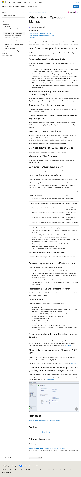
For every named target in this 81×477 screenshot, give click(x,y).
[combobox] (13, 15)
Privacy (35, 470)
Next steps (32, 37)
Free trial (76, 6)
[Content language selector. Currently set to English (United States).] (9, 466)
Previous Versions (14, 470)
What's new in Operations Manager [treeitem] (13, 33)
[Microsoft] (3, 2)
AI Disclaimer (5, 470)
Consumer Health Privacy (46, 470)
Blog (22, 470)
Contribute (29, 470)
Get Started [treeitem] (7, 26)
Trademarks (67, 470)
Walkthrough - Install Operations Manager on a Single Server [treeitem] (13, 36)
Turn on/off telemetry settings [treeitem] (12, 51)
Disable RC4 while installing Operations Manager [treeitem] (14, 45)
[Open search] (73, 2)
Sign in (77, 2)
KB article (73, 363)
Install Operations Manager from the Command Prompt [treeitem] (14, 41)
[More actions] (77, 12)
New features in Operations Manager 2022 (40, 33)
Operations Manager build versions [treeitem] (13, 28)
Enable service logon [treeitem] (10, 48)
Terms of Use (59, 470)
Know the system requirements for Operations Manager (44, 420)
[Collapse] (23, 12)
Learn (30, 12)
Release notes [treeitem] (8, 31)
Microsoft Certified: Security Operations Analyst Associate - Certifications (47, 448)
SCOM (44, 12)
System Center (37, 12)
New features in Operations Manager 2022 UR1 (42, 35)
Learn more (67, 345)
